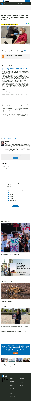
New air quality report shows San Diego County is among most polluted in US (13, 331)
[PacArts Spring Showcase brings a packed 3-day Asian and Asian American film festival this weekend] (12, 360)
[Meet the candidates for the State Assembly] (26, 360)
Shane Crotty (24, 50)
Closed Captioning (22, 378)
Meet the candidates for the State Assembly (26, 365)
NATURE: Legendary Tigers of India (6, 301)
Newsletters (11, 378)
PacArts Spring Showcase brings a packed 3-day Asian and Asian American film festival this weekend (12, 367)
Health (2, 13)
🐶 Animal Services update (6, 166)
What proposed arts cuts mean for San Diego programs (10, 254)
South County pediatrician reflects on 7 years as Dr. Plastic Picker (11, 334)
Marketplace (8, 4)
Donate (15, 353)
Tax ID (10, 397)
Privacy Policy (11, 385)
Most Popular (4, 306)
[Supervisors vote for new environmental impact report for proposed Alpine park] (19, 360)
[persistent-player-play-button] (2, 4)
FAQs (20, 381)
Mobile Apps (11, 382)
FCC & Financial (12, 381)
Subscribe (15, 206)
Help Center (21, 385)
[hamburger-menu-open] (2, 1)
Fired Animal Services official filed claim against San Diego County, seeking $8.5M (14, 326)
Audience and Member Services (24, 377)
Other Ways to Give (12, 396)
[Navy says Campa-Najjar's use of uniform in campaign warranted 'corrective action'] (4, 360)
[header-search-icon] (24, 1)
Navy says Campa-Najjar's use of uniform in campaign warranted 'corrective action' (4, 367)
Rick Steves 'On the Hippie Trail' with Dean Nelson (9, 277)
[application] (15, 127)
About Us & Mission (12, 377)
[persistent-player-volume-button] (4, 4)
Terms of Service (12, 388)
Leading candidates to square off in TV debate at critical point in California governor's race (15, 337)
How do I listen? (22, 382)
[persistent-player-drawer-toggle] (30, 3)
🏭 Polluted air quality (5, 168)
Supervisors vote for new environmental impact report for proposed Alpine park (19, 366)
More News (3, 357)
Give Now (27, 1)
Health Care (9, 138)
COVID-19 (14, 138)
